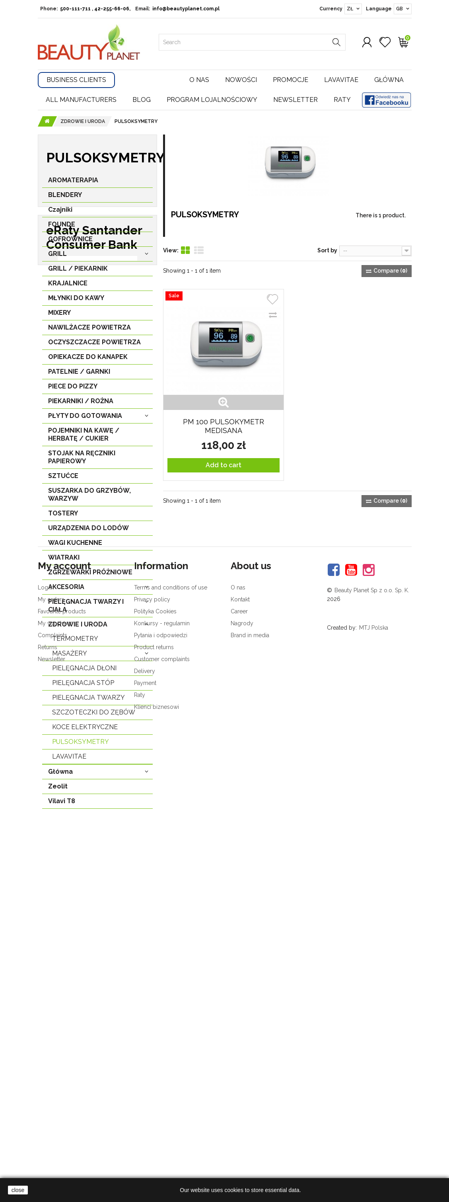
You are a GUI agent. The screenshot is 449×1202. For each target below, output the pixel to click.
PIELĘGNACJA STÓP (83, 687)
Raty (342, 99)
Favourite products (62, 1084)
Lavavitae (341, 80)
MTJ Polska (373, 1100)
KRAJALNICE (67, 287)
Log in (46, 1060)
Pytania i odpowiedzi (160, 1108)
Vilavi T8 (61, 805)
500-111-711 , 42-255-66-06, (95, 9)
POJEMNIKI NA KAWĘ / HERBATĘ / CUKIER (83, 438)
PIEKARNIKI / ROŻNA (80, 405)
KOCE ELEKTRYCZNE (85, 731)
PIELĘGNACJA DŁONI (84, 672)
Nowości (241, 80)
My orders (51, 1072)
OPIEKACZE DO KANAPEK (88, 361)
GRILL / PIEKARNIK (78, 272)
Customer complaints (162, 1132)
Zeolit (58, 790)
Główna (389, 80)
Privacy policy (152, 1072)
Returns (47, 1120)
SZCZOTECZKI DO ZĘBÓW (93, 716)
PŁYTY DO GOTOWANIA (85, 419)
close (18, 1190)
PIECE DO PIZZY (72, 390)
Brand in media (250, 1108)
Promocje (290, 80)
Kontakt (240, 1072)
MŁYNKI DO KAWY (76, 302)
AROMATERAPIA (73, 184)
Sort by (327, 250)
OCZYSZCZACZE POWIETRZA (94, 346)
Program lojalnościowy (212, 99)
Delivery (144, 1144)
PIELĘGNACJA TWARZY (88, 701)
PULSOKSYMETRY (80, 745)
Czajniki (60, 213)
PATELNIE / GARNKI (79, 375)
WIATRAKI (64, 561)
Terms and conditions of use (170, 1060)
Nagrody (242, 1096)
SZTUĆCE (63, 480)
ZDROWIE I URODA (77, 628)
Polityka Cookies (155, 1084)
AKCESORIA (66, 591)
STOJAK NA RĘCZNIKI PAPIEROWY (81, 461)
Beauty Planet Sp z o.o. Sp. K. (371, 1063)
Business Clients (76, 80)
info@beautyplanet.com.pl (186, 9)
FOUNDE (61, 228)
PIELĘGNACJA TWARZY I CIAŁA (86, 609)
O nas (199, 80)
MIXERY (59, 316)
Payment (145, 1156)
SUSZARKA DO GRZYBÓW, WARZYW (89, 498)
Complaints (52, 1108)
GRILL (57, 257)
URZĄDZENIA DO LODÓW (88, 532)
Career (239, 1084)
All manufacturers (81, 99)
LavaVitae (69, 760)
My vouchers (54, 1096)
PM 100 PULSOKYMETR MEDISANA (223, 426)
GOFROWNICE (70, 243)
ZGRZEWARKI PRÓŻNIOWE (90, 576)
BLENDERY (65, 199)
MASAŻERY (69, 657)
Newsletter (295, 99)
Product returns (154, 1120)
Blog (141, 99)
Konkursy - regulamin (162, 1096)
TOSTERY (63, 517)
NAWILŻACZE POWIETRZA (89, 331)
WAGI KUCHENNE (75, 546)
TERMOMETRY (75, 642)
